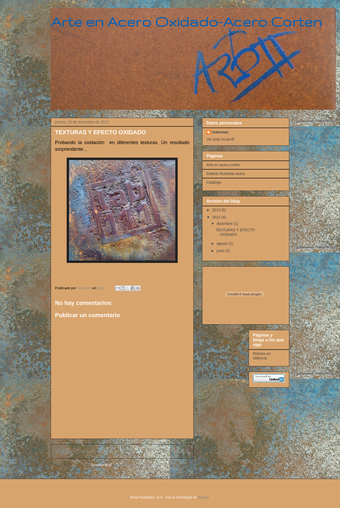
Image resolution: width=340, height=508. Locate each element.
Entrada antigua (174, 451)
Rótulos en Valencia (262, 355)
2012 (217, 217)
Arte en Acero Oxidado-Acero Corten (186, 21)
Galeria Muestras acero (225, 173)
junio (220, 251)
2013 (217, 210)
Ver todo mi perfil (220, 139)
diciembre (225, 223)
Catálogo (213, 182)
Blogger (204, 497)
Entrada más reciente (74, 451)
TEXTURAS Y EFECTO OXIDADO (235, 232)
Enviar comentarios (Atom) (133, 465)
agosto (222, 243)
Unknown (220, 132)
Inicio (127, 451)
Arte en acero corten (223, 165)
